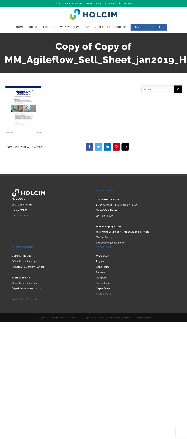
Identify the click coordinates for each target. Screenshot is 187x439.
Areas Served (103, 293)
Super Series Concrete (25, 299)
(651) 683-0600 (106, 3)
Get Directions (20, 215)
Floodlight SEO (145, 318)
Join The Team (124, 3)
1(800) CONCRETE (73, 3)
